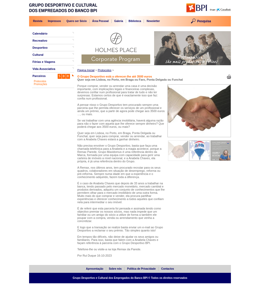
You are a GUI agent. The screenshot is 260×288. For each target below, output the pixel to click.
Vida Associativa (43, 68)
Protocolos (40, 81)
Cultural (38, 54)
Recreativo (39, 40)
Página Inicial (85, 70)
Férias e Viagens (43, 61)
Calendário (39, 33)
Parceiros (39, 75)
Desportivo (39, 47)
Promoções (40, 84)
